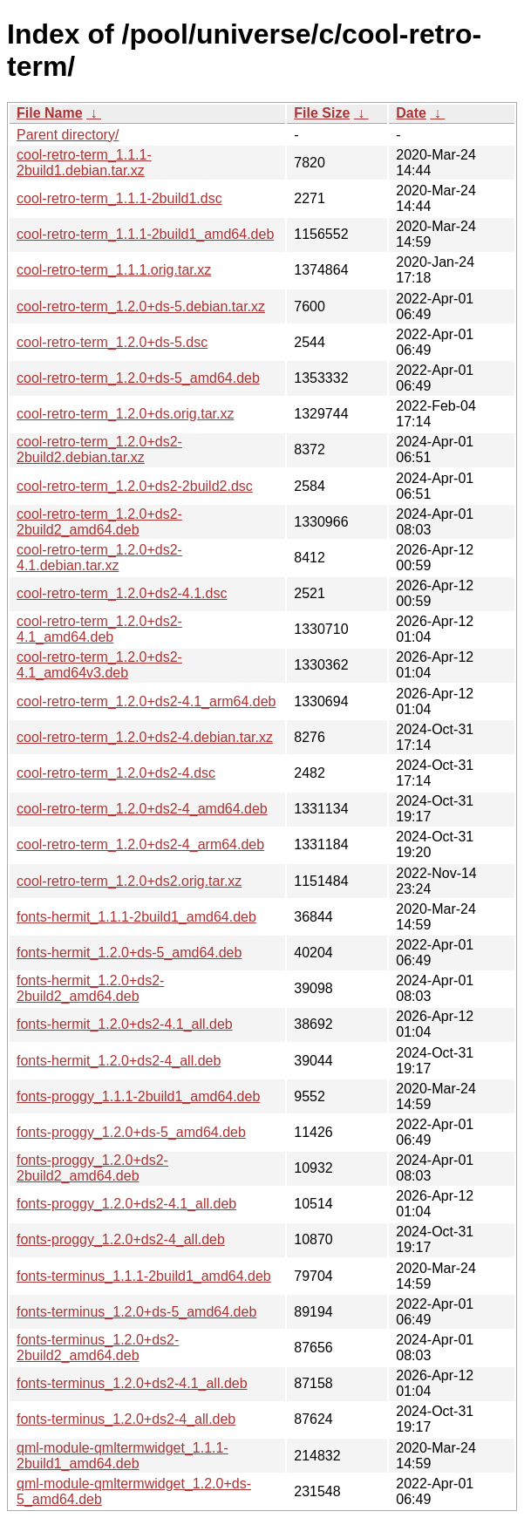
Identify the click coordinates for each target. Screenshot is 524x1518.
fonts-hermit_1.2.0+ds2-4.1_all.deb (125, 1024)
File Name (50, 113)
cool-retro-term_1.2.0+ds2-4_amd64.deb (142, 808)
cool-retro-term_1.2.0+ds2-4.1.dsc (122, 593)
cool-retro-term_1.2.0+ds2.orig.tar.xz (129, 881)
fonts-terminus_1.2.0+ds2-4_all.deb (126, 1419)
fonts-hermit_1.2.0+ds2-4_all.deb (119, 1060)
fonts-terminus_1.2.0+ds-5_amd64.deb (136, 1311)
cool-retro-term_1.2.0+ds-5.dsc (112, 342)
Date (411, 113)
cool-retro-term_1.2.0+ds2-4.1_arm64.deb (146, 701)
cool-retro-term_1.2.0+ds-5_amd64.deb (138, 378)
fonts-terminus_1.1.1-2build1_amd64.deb (144, 1276)
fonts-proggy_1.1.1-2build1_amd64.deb (138, 1096)
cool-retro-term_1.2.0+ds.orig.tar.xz (125, 413)
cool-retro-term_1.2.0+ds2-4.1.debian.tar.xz (99, 557)
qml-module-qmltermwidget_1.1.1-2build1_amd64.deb (122, 1455)
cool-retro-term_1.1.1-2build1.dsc (119, 198)
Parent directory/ (68, 134)
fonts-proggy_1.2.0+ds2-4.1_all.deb (126, 1203)
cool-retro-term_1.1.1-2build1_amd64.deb (145, 234)
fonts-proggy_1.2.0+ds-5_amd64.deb (131, 1132)
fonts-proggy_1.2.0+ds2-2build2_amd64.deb (92, 1168)
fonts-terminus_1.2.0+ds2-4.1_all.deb (132, 1383)
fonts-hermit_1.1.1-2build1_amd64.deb (136, 916)
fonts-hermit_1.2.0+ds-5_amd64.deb (129, 952)
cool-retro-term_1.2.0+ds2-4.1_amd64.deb (99, 629)
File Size (322, 113)
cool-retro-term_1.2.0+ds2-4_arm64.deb (140, 844)
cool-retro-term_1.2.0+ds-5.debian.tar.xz (141, 306)
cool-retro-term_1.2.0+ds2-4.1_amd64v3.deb (99, 665)
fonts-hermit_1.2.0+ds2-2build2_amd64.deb (90, 988)
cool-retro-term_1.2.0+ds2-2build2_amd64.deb (99, 522)
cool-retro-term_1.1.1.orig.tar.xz (114, 269)
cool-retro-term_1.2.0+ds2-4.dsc (116, 773)
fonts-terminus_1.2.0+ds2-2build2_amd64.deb (98, 1347)
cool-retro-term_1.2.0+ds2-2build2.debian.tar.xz (99, 449)
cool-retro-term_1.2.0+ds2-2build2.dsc (135, 486)
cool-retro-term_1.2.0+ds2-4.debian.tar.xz (145, 737)
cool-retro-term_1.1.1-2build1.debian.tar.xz (84, 162)
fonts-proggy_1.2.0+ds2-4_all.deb (121, 1239)
